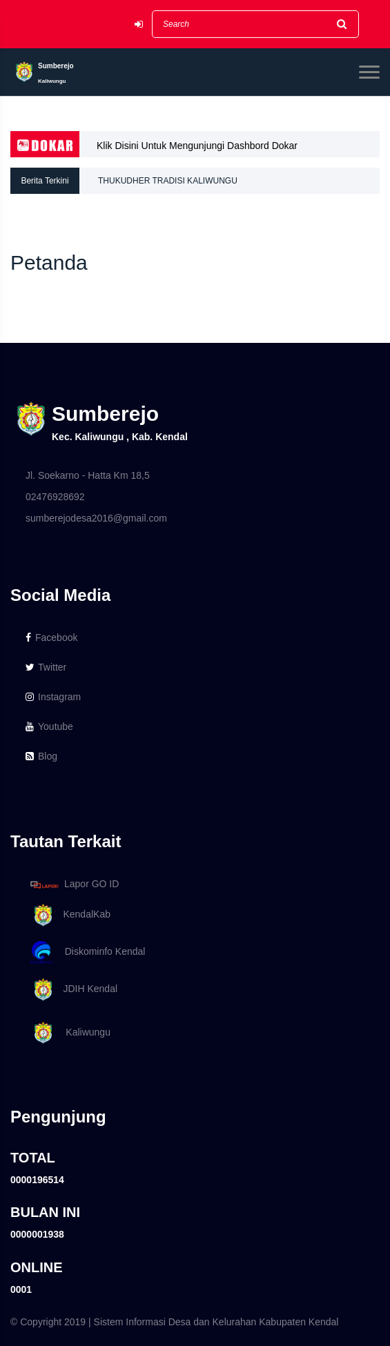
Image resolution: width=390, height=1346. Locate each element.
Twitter (46, 667)
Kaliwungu (68, 1033)
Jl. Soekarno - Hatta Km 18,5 (88, 475)
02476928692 (55, 496)
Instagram (53, 696)
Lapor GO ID (74, 884)
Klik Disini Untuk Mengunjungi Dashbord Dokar (197, 145)
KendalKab (68, 915)
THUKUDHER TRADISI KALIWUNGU (167, 181)
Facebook (51, 637)
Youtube (49, 726)
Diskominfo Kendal (87, 952)
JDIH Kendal (71, 989)
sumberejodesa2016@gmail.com (96, 518)
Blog (41, 756)
